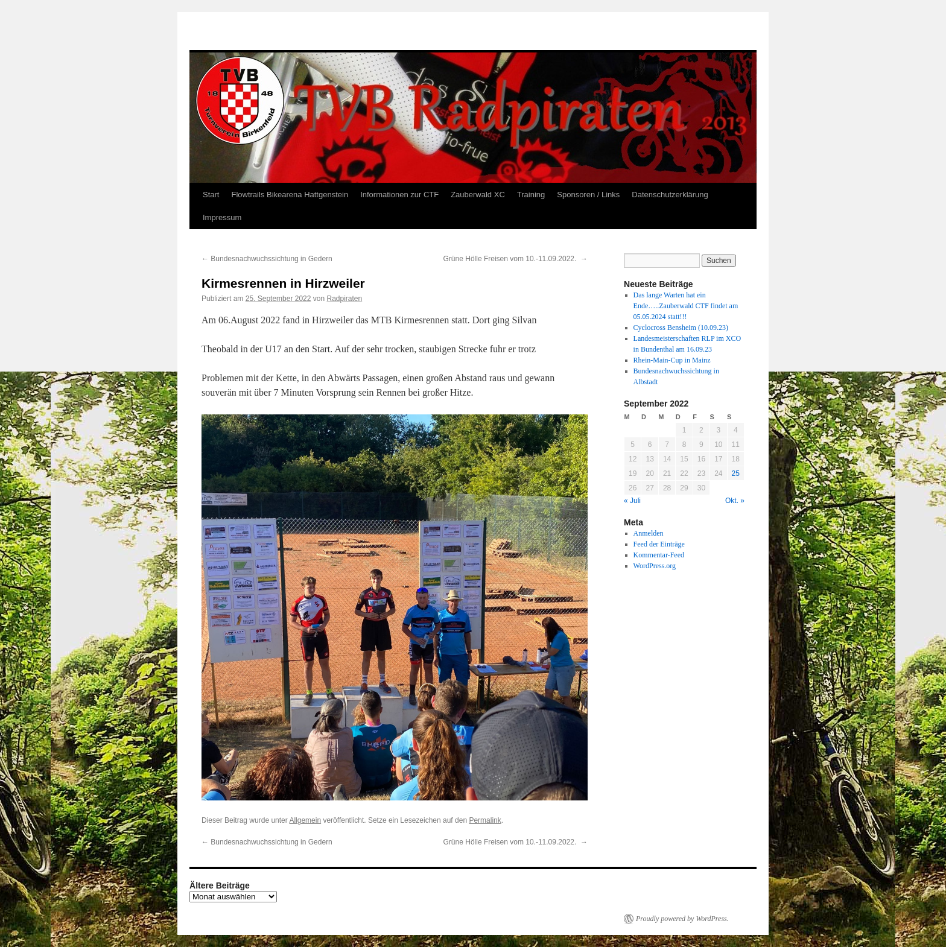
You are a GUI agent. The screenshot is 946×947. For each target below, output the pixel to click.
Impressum (222, 217)
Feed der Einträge (659, 544)
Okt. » (734, 500)
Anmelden (648, 533)
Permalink (485, 820)
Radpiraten (345, 298)
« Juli (632, 500)
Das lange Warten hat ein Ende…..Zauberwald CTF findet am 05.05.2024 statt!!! (685, 306)
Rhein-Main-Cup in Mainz (672, 360)
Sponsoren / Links (588, 194)
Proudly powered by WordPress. (682, 918)
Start (211, 194)
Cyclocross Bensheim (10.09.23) (680, 327)
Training (531, 194)
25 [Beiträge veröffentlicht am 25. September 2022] (736, 473)
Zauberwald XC (478, 194)
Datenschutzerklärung (670, 194)
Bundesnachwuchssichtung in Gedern (267, 259)
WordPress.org (654, 566)
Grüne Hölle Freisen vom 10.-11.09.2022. (515, 259)
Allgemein (305, 820)
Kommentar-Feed (658, 555)
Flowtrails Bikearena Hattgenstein (289, 194)
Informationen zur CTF (399, 194)
